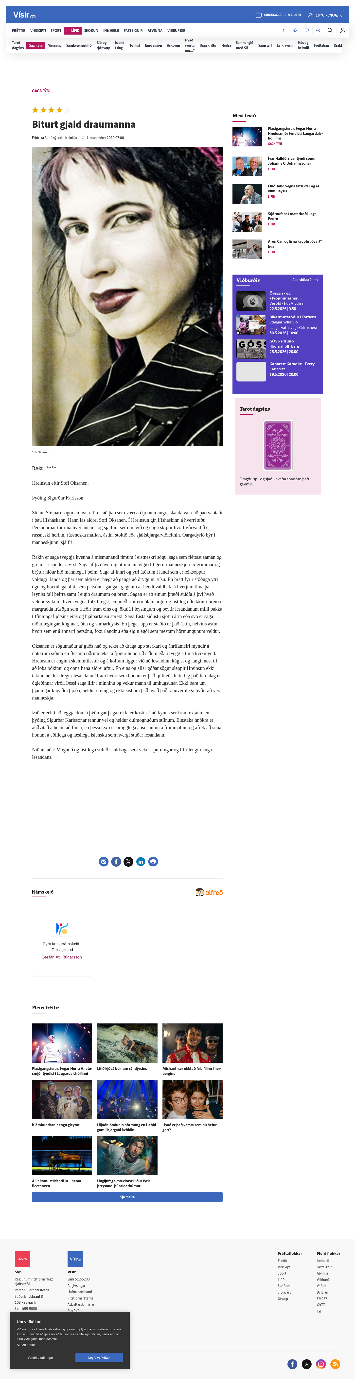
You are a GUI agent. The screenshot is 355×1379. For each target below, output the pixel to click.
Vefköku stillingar (40, 1357)
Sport (282, 1274)
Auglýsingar (76, 1286)
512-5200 (82, 1279)
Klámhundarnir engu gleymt (55, 1125)
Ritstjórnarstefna (80, 1298)
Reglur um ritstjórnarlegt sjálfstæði (34, 1282)
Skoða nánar (26, 1345)
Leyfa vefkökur (99, 1357)
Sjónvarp (284, 1293)
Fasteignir (324, 1267)
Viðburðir (324, 1280)
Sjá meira (127, 1197)
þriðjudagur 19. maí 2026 (282, 15)
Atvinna (322, 1274)
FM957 (322, 1299)
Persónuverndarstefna (32, 1290)
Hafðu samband (80, 1292)
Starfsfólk (75, 1311)
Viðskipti (284, 1267)
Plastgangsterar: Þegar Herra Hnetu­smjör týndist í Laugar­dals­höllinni (295, 134)
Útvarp (283, 1299)
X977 (321, 1305)
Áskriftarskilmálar (81, 1305)
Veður (321, 1286)
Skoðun (284, 1286)
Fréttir (282, 1261)
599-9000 (29, 1309)
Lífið (281, 1280)
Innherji (323, 1261)
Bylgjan (322, 1293)
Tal (319, 1312)
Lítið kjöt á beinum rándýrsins (122, 1069)
